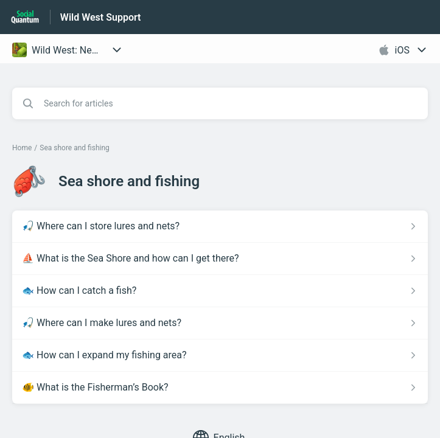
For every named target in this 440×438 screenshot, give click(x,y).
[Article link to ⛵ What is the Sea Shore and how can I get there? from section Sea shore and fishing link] (220, 258)
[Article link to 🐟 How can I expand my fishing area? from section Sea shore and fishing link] (220, 355)
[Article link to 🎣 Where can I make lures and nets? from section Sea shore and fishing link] (220, 323)
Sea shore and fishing (75, 148)
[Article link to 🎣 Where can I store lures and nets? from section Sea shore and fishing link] (220, 226)
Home (22, 148)
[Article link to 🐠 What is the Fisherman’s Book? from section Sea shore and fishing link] (220, 387)
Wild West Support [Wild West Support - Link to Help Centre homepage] (100, 17)
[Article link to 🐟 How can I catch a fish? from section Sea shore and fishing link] (220, 290)
